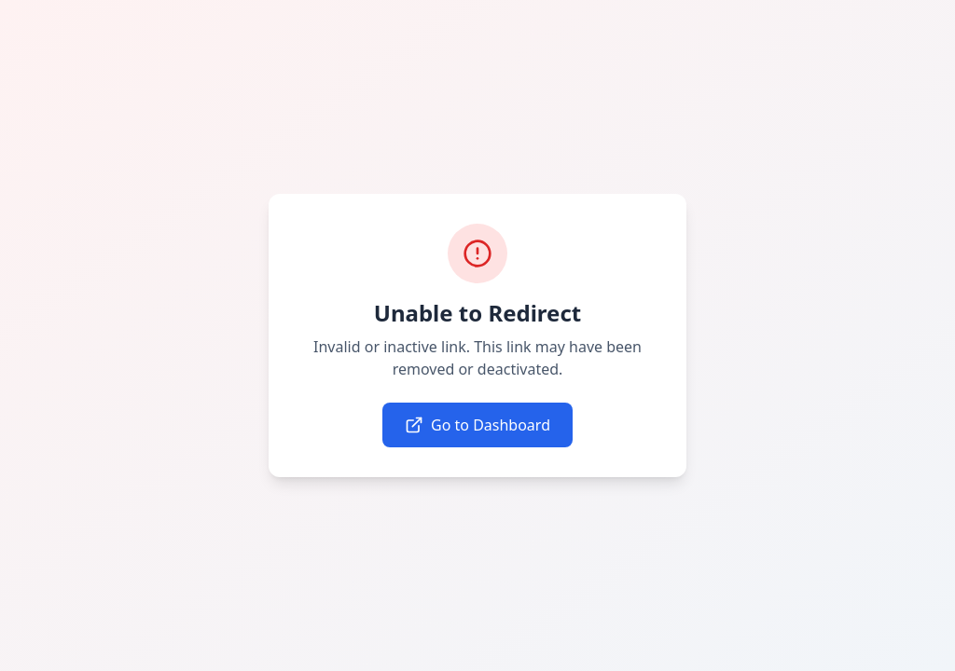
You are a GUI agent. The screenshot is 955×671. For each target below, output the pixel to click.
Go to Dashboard (477, 425)
